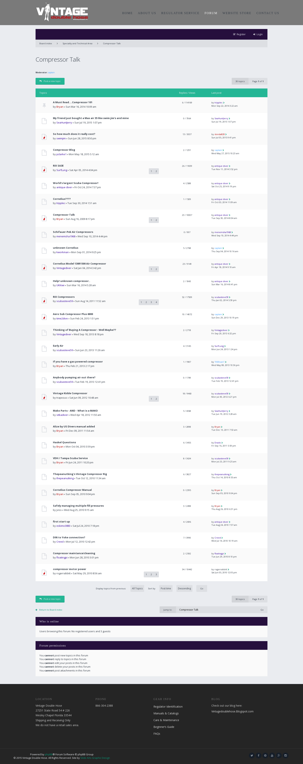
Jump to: (167, 609)
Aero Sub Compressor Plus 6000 (73, 314)
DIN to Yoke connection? (69, 537)
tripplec (218, 102)
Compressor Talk (112, 43)
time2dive (62, 318)
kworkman (62, 252)
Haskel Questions (64, 442)
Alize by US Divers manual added (74, 426)
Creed (60, 541)
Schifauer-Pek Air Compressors (73, 232)
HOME (127, 13)
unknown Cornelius (65, 248)
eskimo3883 (63, 525)
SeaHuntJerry (64, 122)
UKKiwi (60, 285)
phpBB (49, 754)
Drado (217, 442)
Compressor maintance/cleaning (74, 553)
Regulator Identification (168, 706)
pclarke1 (61, 154)
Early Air (58, 346)
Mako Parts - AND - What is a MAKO (75, 410)
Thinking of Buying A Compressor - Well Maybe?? (84, 330)
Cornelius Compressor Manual (72, 490)
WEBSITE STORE (236, 13)
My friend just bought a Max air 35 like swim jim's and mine (91, 118)
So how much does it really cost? (74, 134)
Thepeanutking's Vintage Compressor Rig (80, 474)
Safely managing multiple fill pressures (78, 506)
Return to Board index (50, 609)
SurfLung (61, 170)
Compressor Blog (64, 150)
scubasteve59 (64, 301)
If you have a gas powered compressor (78, 361)
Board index (45, 43)
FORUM (210, 13)
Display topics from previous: (120, 588)
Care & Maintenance (166, 720)
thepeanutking (65, 478)
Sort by (170, 588)
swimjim (61, 138)
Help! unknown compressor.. (71, 281)
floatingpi (61, 557)
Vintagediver (63, 268)
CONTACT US (267, 13)
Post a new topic (50, 81)
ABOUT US (147, 13)
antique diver (221, 165)
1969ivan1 (219, 361)
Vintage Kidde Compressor (70, 393)
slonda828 (219, 134)
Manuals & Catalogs (166, 713)
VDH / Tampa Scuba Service (70, 458)
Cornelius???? (62, 199)
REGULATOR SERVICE (180, 13)
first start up (61, 521)
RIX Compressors (64, 297)
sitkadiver (62, 415)
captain (51, 72)
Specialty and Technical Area (77, 43)
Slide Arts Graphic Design (95, 758)
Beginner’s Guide (163, 727)
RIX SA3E (58, 165)
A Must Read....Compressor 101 (72, 102)
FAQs (156, 733)
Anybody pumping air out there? (74, 377)
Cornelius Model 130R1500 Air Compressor (79, 263)
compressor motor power (69, 569)
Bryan (59, 106)
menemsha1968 (65, 236)
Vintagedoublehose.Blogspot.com (232, 711)
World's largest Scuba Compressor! (75, 183)
